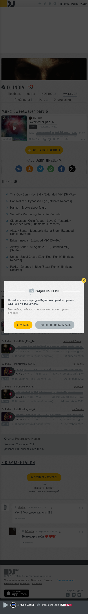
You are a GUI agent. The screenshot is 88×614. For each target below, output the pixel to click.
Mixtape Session (25, 604)
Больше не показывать (55, 325)
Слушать (23, 325)
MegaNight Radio (50, 604)
